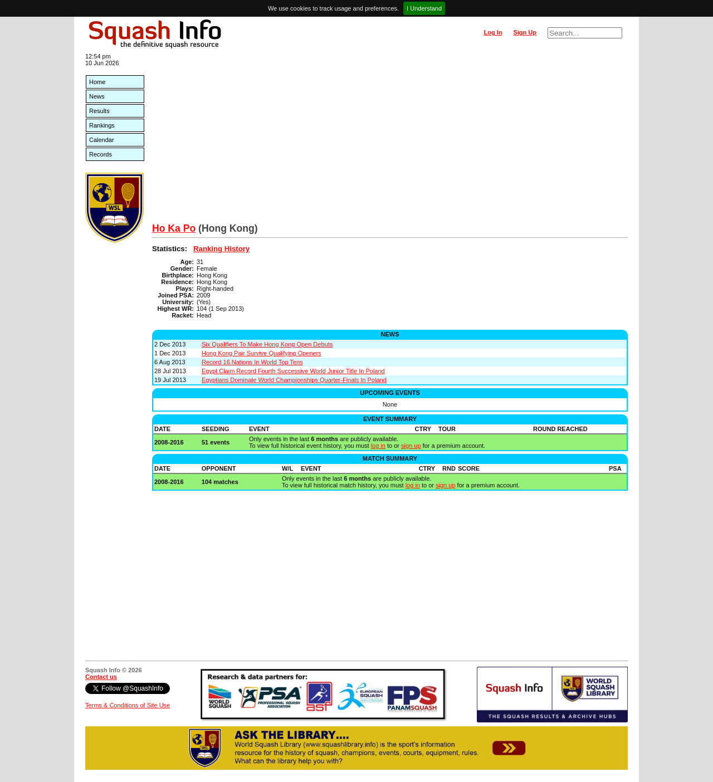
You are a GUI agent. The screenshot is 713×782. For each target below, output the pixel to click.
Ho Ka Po (174, 228)
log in (378, 445)
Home (97, 82)
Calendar (101, 139)
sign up (411, 445)
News (97, 96)
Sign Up (524, 32)
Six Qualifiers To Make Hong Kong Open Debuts (267, 344)
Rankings (102, 125)
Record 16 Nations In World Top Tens (252, 362)
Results (99, 110)
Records (100, 154)
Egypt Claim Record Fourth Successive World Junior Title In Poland (293, 371)
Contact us (101, 676)
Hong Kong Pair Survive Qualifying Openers (261, 353)
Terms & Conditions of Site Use (127, 705)
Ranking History (221, 249)
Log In (493, 32)
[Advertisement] (390, 139)
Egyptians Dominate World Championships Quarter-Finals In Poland (294, 380)
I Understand (424, 8)
